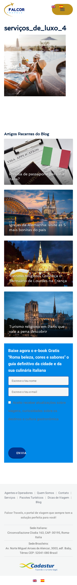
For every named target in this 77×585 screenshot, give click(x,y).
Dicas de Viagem (58, 498)
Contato (63, 493)
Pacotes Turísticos (31, 498)
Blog (38, 502)
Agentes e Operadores (19, 493)
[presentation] (39, 436)
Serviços (9, 498)
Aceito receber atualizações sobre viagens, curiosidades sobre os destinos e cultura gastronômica (37, 410)
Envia (21, 453)
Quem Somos (45, 493)
